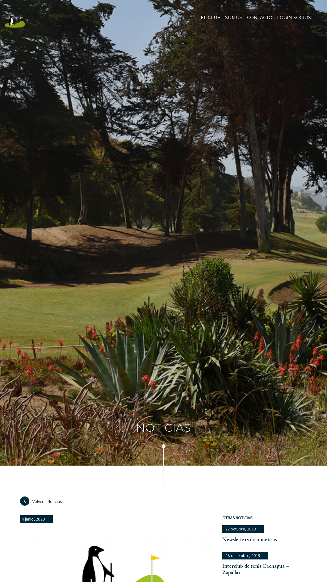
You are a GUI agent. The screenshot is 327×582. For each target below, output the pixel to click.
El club (210, 21)
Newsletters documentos (249, 539)
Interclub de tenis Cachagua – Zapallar (255, 569)
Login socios (294, 17)
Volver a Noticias (41, 501)
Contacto (259, 21)
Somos (233, 21)
